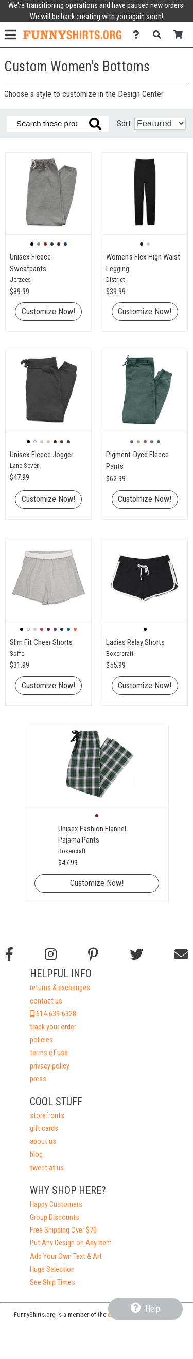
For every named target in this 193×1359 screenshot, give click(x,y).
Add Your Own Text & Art (66, 1256)
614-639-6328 (53, 1014)
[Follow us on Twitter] (136, 954)
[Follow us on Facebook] (9, 954)
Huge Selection (52, 1269)
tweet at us (47, 1167)
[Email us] (181, 954)
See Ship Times (52, 1282)
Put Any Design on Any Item (71, 1243)
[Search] (159, 35)
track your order (53, 1027)
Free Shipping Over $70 (63, 1230)
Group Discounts (54, 1217)
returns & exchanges (60, 987)
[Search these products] (58, 124)
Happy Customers (56, 1204)
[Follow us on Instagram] (51, 954)
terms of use (49, 1052)
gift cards (44, 1128)
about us (43, 1141)
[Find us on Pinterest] (93, 954)
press (38, 1079)
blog (36, 1154)
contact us (46, 1001)
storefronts (47, 1115)
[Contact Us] (138, 35)
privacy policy (49, 1066)
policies (41, 1040)
